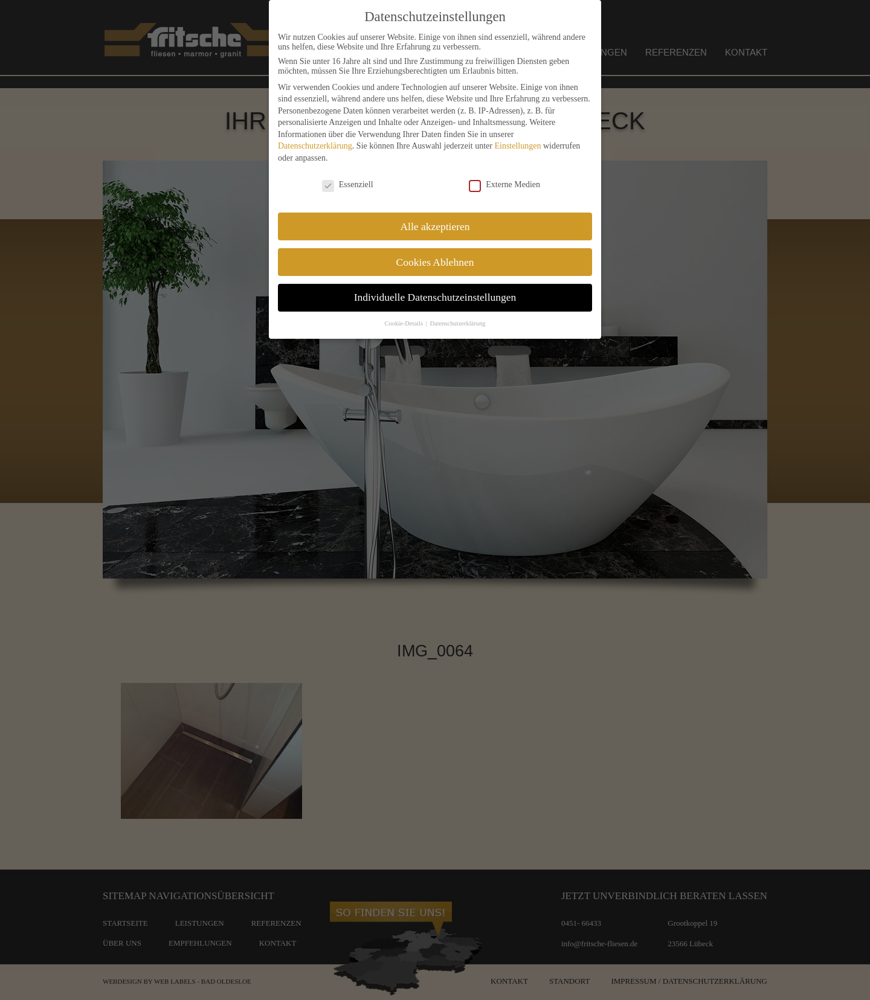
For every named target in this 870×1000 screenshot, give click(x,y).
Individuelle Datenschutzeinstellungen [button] (435, 297)
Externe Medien (504, 185)
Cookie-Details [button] (404, 323)
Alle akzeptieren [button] (434, 226)
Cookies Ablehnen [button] (435, 262)
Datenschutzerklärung (315, 145)
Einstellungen (517, 145)
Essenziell (347, 185)
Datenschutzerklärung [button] (457, 323)
